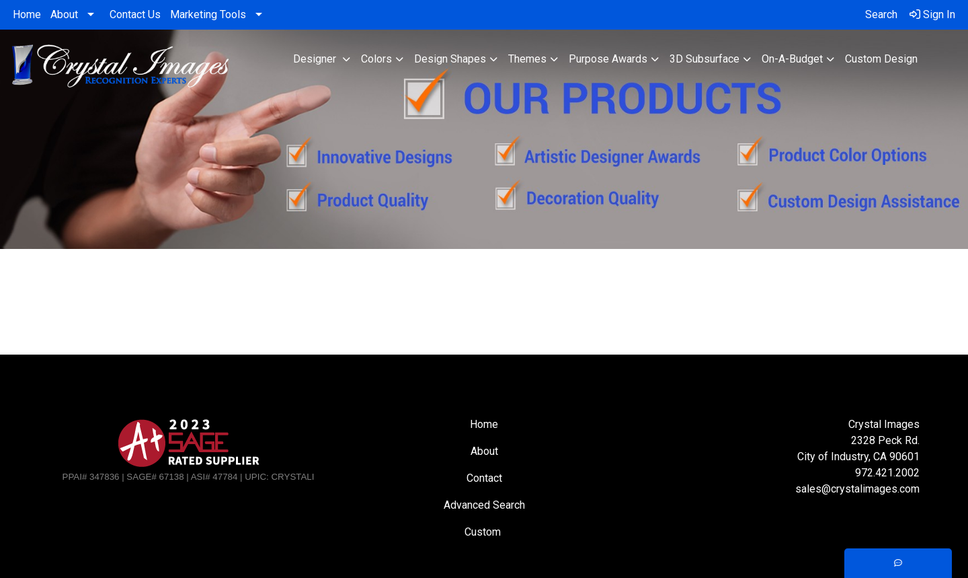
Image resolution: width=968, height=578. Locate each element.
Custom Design (881, 58)
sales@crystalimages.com (857, 488)
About (64, 14)
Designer (316, 58)
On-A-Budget (792, 58)
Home (27, 14)
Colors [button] (376, 58)
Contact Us (135, 14)
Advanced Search (484, 505)
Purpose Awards (608, 58)
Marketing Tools (208, 14)
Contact (484, 478)
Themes (527, 58)
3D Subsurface (704, 58)
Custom (484, 532)
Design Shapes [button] (450, 58)
